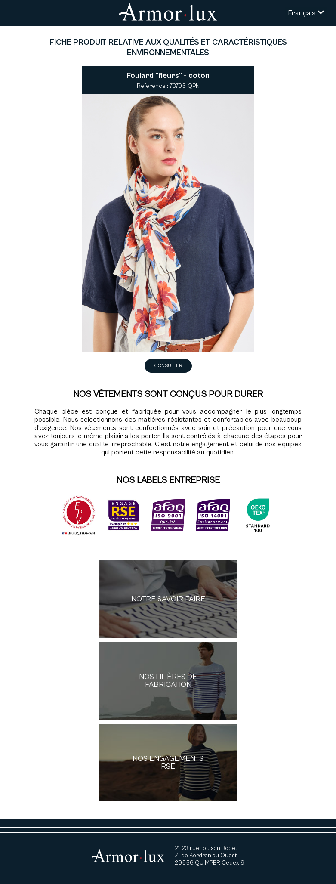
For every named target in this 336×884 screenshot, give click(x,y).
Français (306, 13)
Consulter (168, 365)
